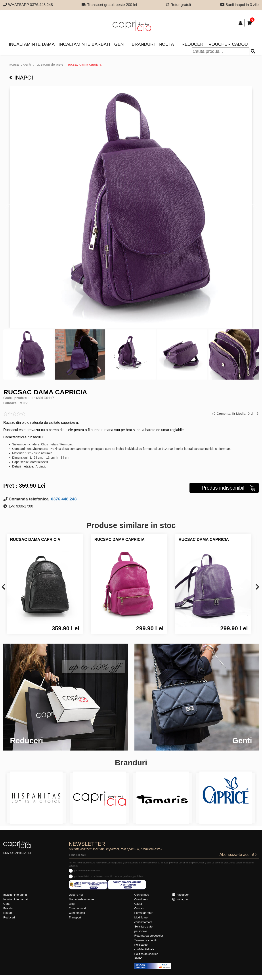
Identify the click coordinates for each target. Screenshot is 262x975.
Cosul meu (141, 899)
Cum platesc (77, 912)
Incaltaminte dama (32, 44)
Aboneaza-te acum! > (238, 854)
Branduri (143, 44)
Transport (75, 917)
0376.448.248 (63, 499)
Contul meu (141, 894)
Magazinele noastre (81, 899)
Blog (72, 903)
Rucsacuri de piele (49, 64)
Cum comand (77, 908)
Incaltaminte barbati (84, 44)
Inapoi (21, 77)
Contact (139, 908)
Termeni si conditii (145, 940)
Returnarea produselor (148, 935)
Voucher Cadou (228, 44)
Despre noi (76, 894)
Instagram (180, 899)
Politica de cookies (146, 954)
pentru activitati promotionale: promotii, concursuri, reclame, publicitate (108, 876)
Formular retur (143, 912)
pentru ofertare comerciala (87, 870)
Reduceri (193, 44)
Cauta (138, 903)
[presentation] (3, 587)
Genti (121, 44)
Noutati (168, 44)
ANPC (138, 958)
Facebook (180, 894)
